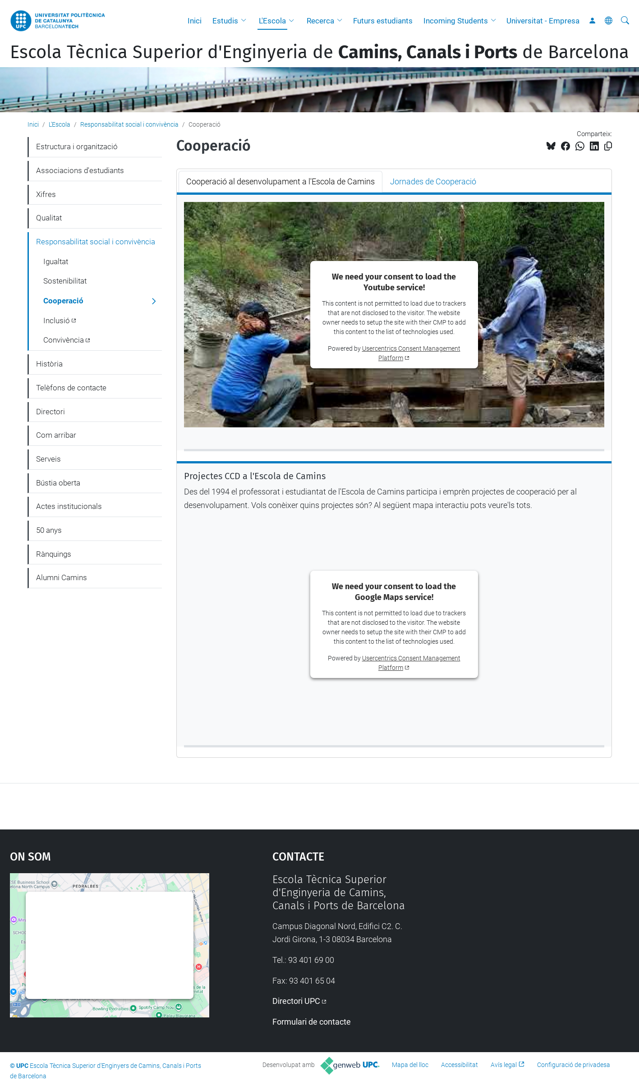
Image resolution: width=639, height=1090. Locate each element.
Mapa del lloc (410, 1064)
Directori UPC (296, 1001)
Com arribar (56, 435)
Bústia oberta (58, 482)
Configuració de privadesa (573, 1064)
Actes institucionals (69, 506)
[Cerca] (625, 20)
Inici (195, 20)
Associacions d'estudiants (80, 170)
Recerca (320, 20)
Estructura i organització (77, 146)
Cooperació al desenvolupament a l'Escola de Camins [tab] (280, 181)
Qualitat (49, 217)
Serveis (48, 458)
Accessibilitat (459, 1064)
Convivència (63, 339)
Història (49, 363)
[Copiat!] (608, 146)
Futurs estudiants (383, 20)
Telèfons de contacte (71, 387)
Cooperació (63, 300)
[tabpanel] (394, 469)
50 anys (49, 530)
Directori (50, 411)
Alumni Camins (61, 577)
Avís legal (504, 1064)
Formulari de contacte (311, 1021)
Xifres (46, 194)
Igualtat (55, 261)
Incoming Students (455, 20)
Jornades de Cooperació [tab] (433, 181)
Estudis (225, 20)
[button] (245, 21)
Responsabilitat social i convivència (129, 124)
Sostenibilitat (65, 280)
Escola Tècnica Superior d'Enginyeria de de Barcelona (319, 52)
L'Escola (272, 20)
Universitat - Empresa (542, 20)
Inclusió (56, 320)
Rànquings (53, 554)
